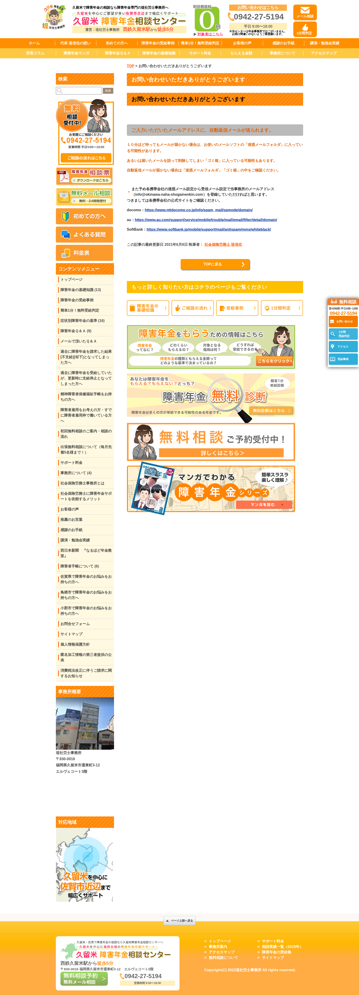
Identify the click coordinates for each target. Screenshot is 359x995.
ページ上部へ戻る (182, 920)
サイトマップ (71, 634)
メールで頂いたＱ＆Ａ (78, 341)
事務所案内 (218, 947)
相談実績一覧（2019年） (282, 947)
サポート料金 (200, 53)
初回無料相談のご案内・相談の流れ (86, 434)
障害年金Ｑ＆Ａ (118, 53)
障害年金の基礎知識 (158, 53)
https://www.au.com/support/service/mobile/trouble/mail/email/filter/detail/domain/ (206, 220)
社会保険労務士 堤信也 (223, 244)
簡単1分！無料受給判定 (200, 43)
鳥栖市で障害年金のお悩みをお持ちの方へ (86, 595)
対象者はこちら (210, 34)
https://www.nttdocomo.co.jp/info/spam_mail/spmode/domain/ (199, 210)
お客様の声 (242, 43)
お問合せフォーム (75, 624)
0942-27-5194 (259, 16)
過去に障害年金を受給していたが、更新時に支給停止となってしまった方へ (86, 378)
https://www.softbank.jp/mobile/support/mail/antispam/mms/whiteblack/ (209, 229)
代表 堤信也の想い (75, 43)
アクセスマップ (324, 53)
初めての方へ (117, 43)
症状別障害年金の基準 (82, 321)
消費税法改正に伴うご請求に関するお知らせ (86, 673)
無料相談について (223, 958)
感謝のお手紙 (283, 43)
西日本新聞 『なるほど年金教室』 (86, 553)
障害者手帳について (79, 566)
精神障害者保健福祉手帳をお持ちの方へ (86, 396)
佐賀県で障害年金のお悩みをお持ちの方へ (86, 579)
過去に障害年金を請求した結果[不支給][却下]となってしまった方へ (86, 357)
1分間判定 (304, 33)
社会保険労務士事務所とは (82, 483)
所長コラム (35, 53)
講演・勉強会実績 (324, 43)
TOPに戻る (213, 264)
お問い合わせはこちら (258, 7)
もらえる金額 (241, 53)
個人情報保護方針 (75, 644)
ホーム (34, 43)
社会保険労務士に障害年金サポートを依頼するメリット (86, 496)
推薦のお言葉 (71, 520)
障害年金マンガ (76, 53)
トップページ (71, 279)
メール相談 (305, 16)
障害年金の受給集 (276, 952)
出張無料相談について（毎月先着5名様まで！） (86, 449)
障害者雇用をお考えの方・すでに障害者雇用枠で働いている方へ (86, 415)
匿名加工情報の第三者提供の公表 (86, 657)
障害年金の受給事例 (157, 43)
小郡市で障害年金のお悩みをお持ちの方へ (86, 610)
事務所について (282, 53)
